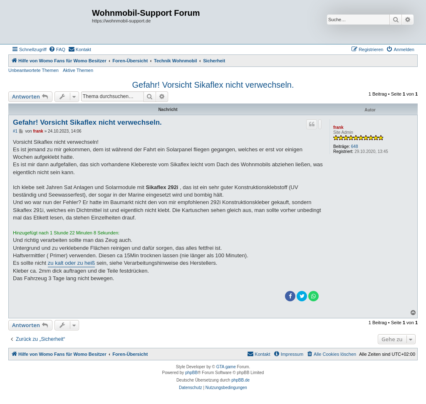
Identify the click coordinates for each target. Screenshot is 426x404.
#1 (15, 131)
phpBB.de (240, 380)
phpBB (191, 372)
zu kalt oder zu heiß (71, 263)
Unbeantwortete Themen (33, 70)
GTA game (226, 367)
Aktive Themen (78, 70)
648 (354, 146)
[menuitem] (57, 49)
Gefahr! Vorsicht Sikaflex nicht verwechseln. (213, 84)
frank (338, 127)
